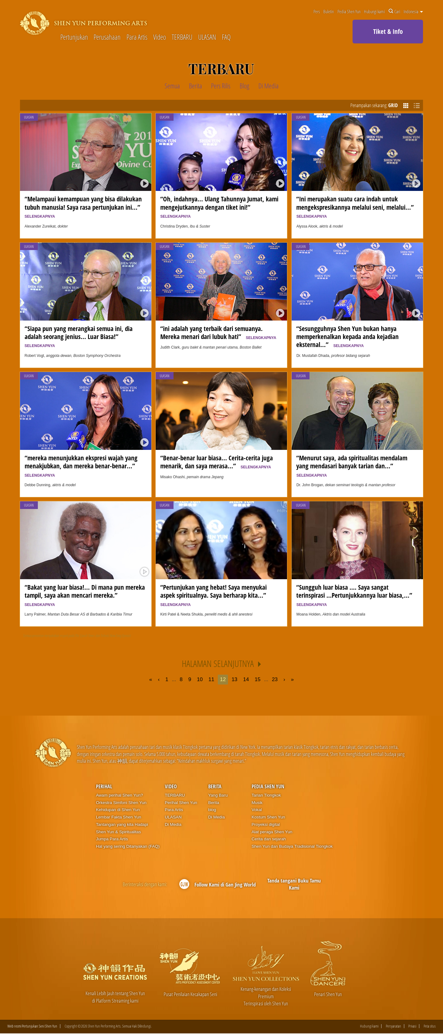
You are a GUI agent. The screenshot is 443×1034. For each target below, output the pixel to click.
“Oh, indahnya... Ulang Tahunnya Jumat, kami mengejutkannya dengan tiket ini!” (219, 206)
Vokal (257, 809)
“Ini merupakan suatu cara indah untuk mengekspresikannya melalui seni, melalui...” (356, 206)
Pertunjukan (74, 37)
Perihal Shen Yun (181, 802)
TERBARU (182, 37)
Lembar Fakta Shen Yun (118, 817)
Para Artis (136, 37)
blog (212, 809)
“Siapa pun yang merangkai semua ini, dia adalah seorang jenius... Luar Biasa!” (79, 336)
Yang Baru (218, 795)
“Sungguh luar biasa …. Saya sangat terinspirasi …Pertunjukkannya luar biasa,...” (355, 595)
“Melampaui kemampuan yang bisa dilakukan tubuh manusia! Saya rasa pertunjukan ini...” (84, 206)
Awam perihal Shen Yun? (119, 795)
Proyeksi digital (266, 824)
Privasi (412, 1026)
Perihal (104, 786)
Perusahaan (107, 37)
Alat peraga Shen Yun (272, 832)
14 (246, 679)
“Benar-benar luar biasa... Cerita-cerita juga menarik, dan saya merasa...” (216, 461)
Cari (394, 11)
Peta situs (430, 1026)
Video (159, 37)
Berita (215, 786)
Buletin (328, 11)
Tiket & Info (388, 31)
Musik (257, 802)
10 (200, 679)
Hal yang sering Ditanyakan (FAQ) (128, 846)
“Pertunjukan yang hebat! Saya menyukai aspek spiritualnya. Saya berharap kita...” (214, 595)
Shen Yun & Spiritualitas (118, 832)
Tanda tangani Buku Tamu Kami (294, 884)
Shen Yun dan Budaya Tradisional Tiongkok (292, 846)
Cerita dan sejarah (269, 839)
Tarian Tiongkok (266, 795)
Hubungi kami (374, 11)
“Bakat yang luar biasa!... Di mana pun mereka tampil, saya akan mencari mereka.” (85, 595)
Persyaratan (393, 1026)
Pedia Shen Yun (349, 11)
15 (258, 679)
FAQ (226, 37)
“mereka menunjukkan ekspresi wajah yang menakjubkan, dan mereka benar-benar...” (81, 465)
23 (275, 679)
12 (223, 679)
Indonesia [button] (413, 11)
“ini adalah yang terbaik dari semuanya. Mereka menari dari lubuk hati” (218, 332)
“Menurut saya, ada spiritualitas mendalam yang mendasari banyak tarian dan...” (351, 465)
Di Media (173, 824)
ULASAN (207, 37)
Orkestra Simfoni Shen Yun (121, 802)
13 (234, 679)
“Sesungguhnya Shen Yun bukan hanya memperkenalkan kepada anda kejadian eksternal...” (347, 336)
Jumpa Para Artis (112, 839)
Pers (316, 11)
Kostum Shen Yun (268, 817)
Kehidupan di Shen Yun (118, 809)
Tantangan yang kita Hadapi (122, 824)
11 (211, 679)
